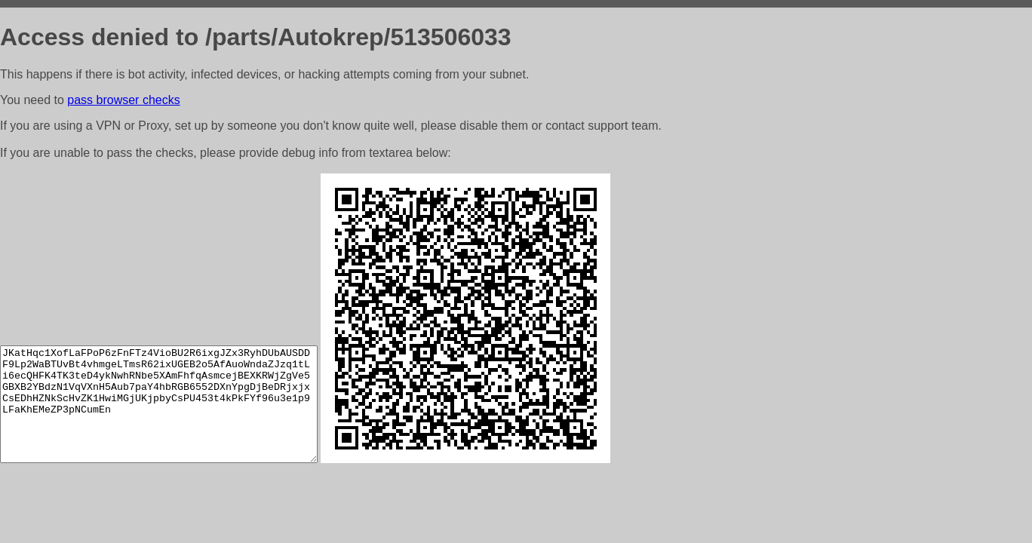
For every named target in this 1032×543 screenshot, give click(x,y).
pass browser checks (123, 100)
